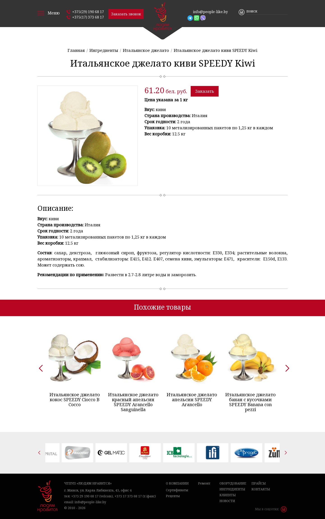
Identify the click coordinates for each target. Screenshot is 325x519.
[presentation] (39, 366)
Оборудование (233, 483)
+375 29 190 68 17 (84, 496)
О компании (177, 483)
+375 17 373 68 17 (128, 496)
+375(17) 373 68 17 (88, 17)
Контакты (261, 489)
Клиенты (228, 495)
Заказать (204, 91)
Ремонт (204, 483)
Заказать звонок (126, 14)
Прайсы (259, 483)
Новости (227, 501)
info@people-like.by (210, 11)
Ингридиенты (232, 489)
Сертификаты (177, 490)
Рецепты (173, 496)
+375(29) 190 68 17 (88, 11)
